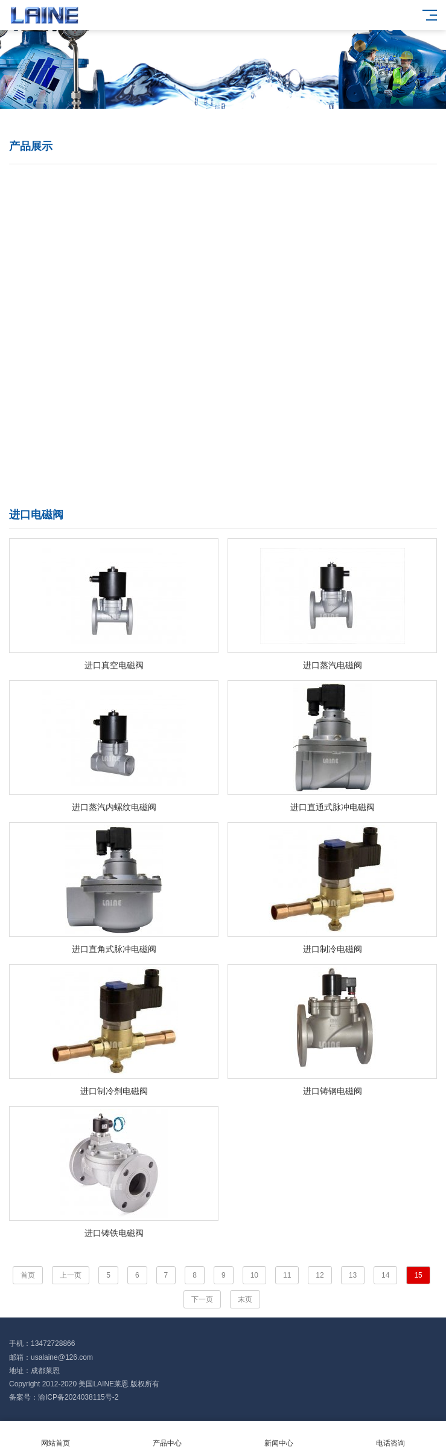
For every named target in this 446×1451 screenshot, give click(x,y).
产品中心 (167, 1436)
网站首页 (56, 1436)
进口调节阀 (108, 248)
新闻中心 (279, 1436)
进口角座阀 (108, 364)
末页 (245, 1299)
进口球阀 (309, 190)
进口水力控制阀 (309, 451)
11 (287, 1275)
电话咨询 (390, 1436)
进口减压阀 (309, 248)
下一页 (202, 1299)
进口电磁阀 (309, 219)
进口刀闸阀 (309, 335)
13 (353, 1275)
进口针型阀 (309, 364)
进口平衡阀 (309, 393)
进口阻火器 (108, 422)
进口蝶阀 (108, 190)
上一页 (70, 1275)
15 (418, 1275)
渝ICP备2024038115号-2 (78, 1397)
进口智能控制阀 (108, 451)
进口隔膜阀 (309, 277)
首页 (28, 1275)
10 (254, 1275)
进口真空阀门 (309, 422)
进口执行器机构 (108, 480)
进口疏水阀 (108, 277)
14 (385, 1275)
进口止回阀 (309, 306)
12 (319, 1275)
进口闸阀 (108, 219)
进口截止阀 (108, 306)
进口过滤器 (108, 393)
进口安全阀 (108, 335)
